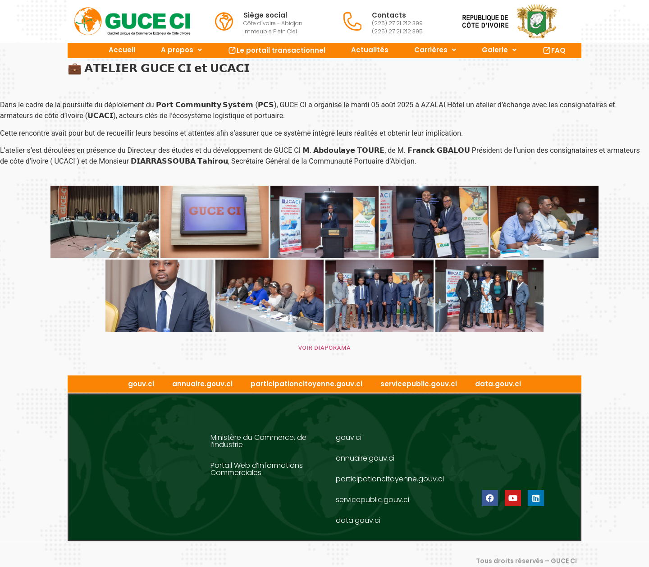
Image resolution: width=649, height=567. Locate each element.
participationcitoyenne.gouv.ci (306, 384)
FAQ (554, 50)
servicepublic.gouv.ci (418, 384)
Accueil (122, 50)
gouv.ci (141, 384)
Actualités (369, 50)
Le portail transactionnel (276, 50)
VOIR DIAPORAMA (324, 347)
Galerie (499, 50)
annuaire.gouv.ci (202, 384)
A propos (181, 50)
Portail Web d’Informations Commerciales (256, 469)
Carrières (435, 50)
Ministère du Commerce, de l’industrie (258, 441)
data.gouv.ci (498, 384)
